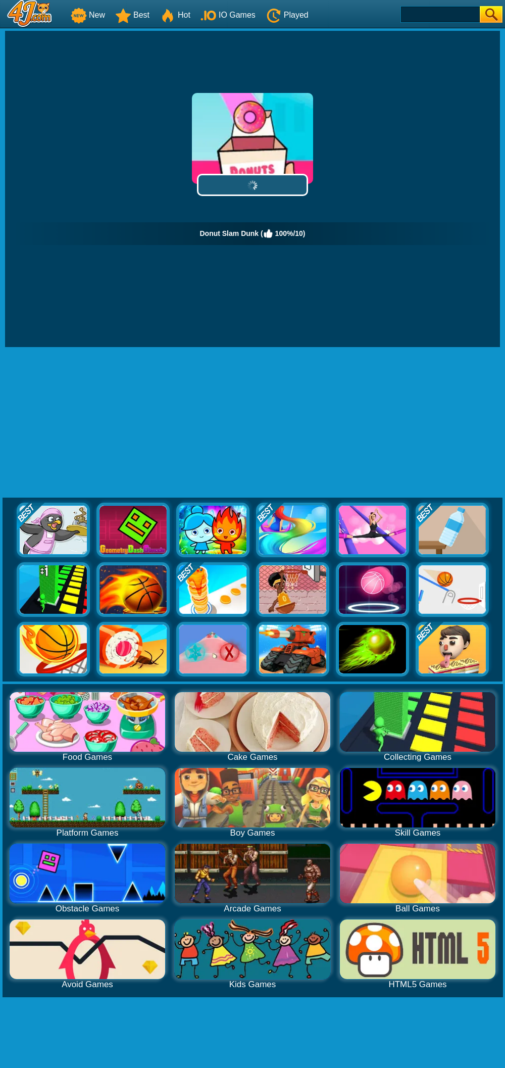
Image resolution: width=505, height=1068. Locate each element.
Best (132, 15)
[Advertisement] (253, 423)
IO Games (228, 15)
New (88, 15)
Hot (175, 15)
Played (287, 15)
